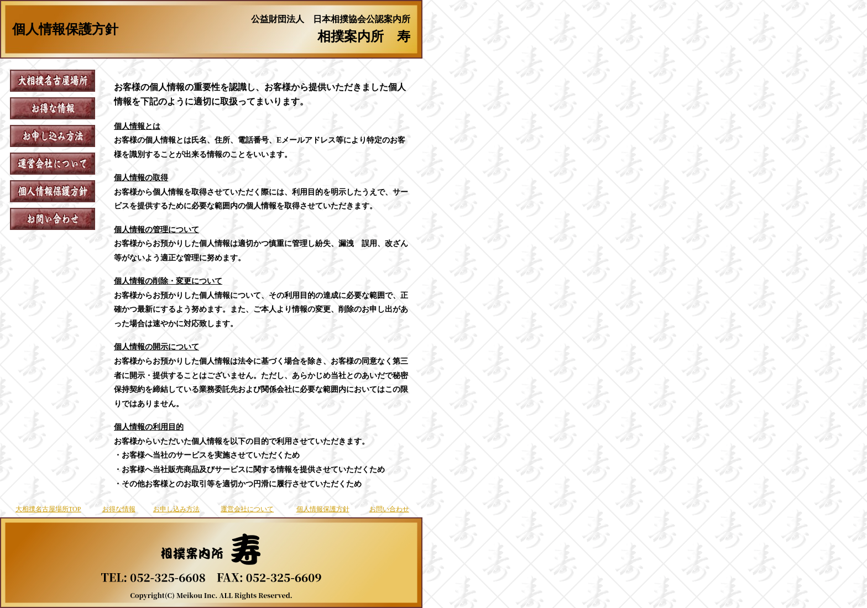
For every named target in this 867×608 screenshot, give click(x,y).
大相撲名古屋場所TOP (48, 509)
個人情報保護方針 (322, 509)
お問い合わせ (389, 509)
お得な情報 (118, 509)
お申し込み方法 (176, 509)
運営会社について (247, 509)
